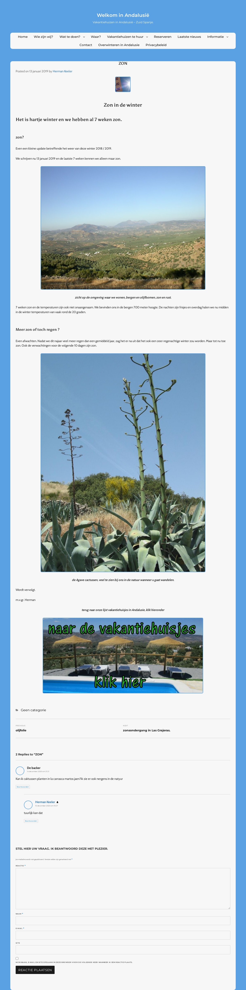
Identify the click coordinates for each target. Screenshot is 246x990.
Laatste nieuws (189, 37)
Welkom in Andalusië (123, 15)
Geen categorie (33, 710)
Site (18, 943)
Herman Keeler (62, 71)
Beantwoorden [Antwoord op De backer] (23, 787)
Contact (86, 45)
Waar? (96, 37)
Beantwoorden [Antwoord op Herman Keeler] (31, 821)
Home (23, 37)
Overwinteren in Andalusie (118, 45)
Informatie (215, 37)
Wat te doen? (70, 37)
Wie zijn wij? (43, 37)
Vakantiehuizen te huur (125, 37)
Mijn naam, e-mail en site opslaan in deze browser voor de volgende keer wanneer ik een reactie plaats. (74, 962)
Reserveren (162, 37)
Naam (19, 914)
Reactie (21, 866)
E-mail (20, 928)
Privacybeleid (156, 45)
